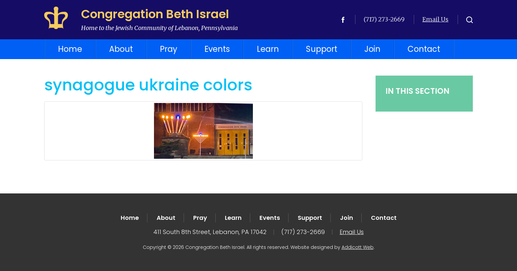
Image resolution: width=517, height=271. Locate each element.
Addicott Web (358, 247)
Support (321, 49)
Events (217, 49)
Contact (424, 49)
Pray (168, 49)
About (121, 49)
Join (372, 49)
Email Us (435, 19)
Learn (268, 49)
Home (70, 49)
